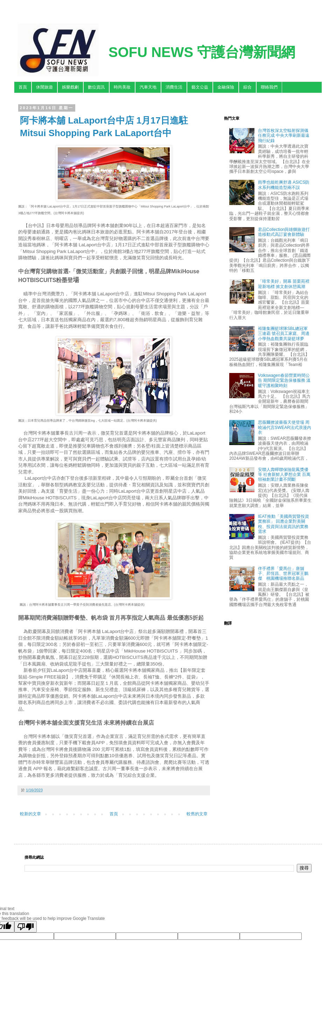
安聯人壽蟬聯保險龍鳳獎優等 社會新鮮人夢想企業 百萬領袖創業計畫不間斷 (284, 474)
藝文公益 (199, 87)
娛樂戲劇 (70, 87)
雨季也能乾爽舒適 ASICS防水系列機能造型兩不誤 (283, 185)
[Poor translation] (25, 926)
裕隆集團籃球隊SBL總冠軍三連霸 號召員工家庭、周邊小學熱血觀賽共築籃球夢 (283, 333)
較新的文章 (30, 813)
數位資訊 (96, 87)
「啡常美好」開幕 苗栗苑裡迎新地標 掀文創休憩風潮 (283, 284)
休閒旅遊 (44, 87)
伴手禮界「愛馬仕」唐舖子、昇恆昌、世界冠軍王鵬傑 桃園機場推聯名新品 (283, 573)
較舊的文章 (197, 813)
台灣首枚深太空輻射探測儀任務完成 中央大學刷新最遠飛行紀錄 (283, 135)
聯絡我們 (269, 87)
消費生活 (174, 87)
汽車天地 (148, 87)
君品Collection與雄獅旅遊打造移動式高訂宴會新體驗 (284, 232)
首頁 (23, 87)
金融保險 (225, 87)
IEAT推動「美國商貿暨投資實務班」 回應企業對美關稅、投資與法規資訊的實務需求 (283, 524)
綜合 (247, 87)
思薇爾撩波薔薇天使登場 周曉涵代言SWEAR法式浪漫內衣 (284, 427)
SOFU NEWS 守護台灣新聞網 (201, 52)
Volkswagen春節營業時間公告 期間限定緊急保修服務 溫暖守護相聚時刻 (284, 380)
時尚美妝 (122, 87)
